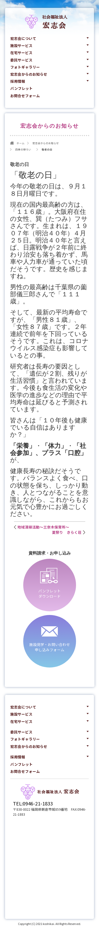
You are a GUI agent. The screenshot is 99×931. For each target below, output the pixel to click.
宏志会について (23, 38)
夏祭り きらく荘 (67, 532)
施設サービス (21, 45)
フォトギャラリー (25, 67)
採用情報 (17, 81)
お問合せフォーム (25, 95)
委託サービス (21, 60)
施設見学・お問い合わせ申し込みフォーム (49, 647)
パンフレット (21, 88)
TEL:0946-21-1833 (33, 803)
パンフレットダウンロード (49, 593)
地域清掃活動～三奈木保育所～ (43, 527)
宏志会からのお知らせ (28, 74)
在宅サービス (21, 52)
